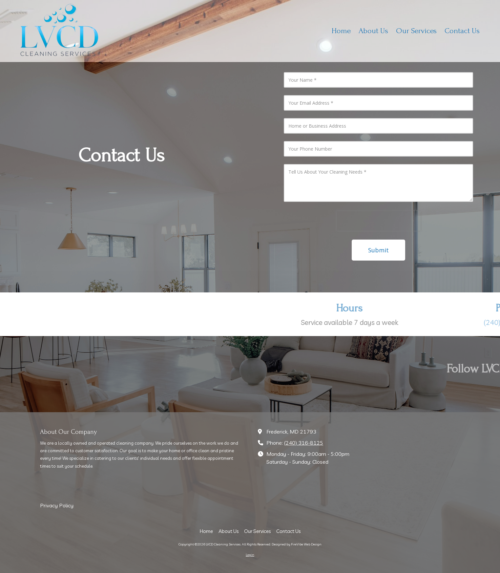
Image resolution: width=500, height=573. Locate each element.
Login (250, 555)
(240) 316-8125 (303, 442)
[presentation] (379, 221)
